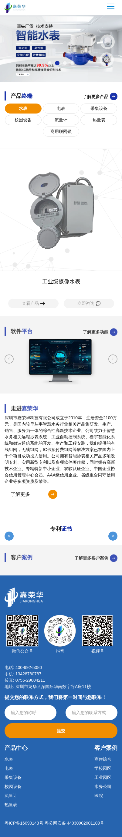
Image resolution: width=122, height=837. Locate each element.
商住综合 (102, 759)
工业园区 (102, 777)
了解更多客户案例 (91, 553)
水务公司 (102, 786)
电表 (61, 108)
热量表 (99, 119)
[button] (49, 63)
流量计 (61, 119)
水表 (23, 108)
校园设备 (23, 119)
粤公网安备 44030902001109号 (74, 823)
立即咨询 (88, 303)
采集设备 (98, 108)
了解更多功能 (95, 336)
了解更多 (20, 494)
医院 (98, 795)
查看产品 (33, 303)
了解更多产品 (95, 96)
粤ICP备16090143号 (24, 823)
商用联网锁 (61, 131)
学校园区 (102, 768)
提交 (61, 730)
